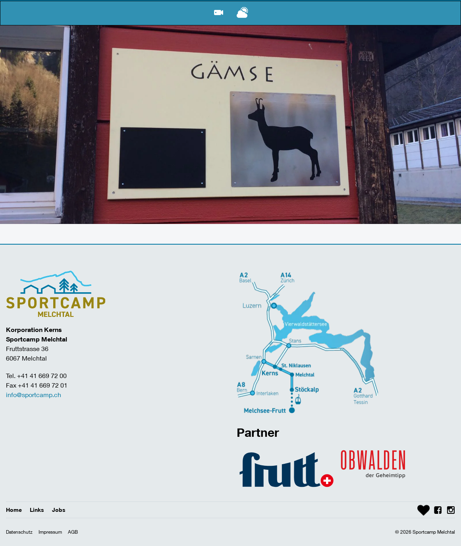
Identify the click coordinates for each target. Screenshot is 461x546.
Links (37, 509)
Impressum (50, 532)
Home (14, 509)
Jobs (59, 509)
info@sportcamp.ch (33, 394)
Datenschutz (19, 532)
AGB (73, 532)
